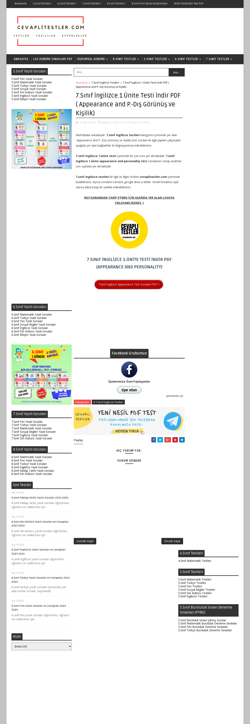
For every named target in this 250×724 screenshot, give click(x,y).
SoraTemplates (37, 718)
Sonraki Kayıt (85, 539)
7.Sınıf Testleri (91, 3)
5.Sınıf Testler (155, 59)
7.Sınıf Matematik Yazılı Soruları (31, 428)
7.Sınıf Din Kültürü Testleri (195, 443)
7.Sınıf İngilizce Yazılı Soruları (29, 435)
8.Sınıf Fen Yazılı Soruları (27, 460)
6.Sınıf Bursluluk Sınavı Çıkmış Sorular (202, 398)
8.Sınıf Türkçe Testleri (192, 527)
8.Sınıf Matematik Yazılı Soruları (31, 457)
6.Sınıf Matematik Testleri (194, 361)
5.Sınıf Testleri (42, 3)
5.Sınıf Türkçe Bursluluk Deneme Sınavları (205, 148)
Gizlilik (158, 718)
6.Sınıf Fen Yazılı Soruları (27, 321)
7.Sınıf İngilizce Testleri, (136, 122)
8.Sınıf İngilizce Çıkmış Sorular (197, 569)
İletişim (146, 718)
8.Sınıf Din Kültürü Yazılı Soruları (31, 474)
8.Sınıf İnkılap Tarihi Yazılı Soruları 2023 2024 (39, 498)
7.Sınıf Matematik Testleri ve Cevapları (207, 646)
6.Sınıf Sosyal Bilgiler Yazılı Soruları (33, 325)
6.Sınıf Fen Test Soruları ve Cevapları (205, 637)
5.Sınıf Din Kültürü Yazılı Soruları (31, 92)
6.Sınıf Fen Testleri (190, 364)
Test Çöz (117, 718)
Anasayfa (21, 3)
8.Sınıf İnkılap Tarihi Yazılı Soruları (32, 471)
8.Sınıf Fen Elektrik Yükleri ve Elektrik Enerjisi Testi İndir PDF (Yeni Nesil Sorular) (206, 659)
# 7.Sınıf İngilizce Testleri (108, 402)
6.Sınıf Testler (186, 59)
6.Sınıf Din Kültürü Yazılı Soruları (31, 331)
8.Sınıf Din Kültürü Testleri (195, 537)
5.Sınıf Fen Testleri (190, 104)
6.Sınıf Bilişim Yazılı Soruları (28, 335)
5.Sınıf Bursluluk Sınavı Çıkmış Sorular (202, 138)
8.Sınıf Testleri (116, 3)
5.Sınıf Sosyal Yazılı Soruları (28, 89)
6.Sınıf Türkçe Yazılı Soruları (29, 318)
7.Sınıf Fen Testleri (190, 430)
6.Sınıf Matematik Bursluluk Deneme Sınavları (207, 401)
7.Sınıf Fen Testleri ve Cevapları (202, 597)
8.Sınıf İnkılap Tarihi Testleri (195, 531)
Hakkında (132, 718)
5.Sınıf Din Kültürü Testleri (195, 111)
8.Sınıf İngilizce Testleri (192, 534)
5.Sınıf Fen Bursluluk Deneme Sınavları (203, 145)
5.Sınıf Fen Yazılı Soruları (27, 79)
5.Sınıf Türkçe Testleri (192, 101)
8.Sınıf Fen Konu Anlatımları (150, 3)
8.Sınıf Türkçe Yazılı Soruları (29, 464)
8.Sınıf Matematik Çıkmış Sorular (199, 556)
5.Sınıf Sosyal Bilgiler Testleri (196, 108)
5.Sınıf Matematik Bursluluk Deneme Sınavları (207, 142)
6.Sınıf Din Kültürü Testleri (195, 374)
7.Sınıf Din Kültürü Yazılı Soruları (31, 439)
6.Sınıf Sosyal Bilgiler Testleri (196, 367)
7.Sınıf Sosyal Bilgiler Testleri (196, 437)
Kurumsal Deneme (91, 59)
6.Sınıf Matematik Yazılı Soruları (31, 315)
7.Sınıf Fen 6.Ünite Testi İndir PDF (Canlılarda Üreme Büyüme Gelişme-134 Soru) (207, 609)
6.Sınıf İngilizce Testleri (192, 371)
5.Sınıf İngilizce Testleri (192, 114)
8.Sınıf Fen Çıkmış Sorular (194, 559)
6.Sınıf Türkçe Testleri (192, 357)
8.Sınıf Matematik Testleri (194, 520)
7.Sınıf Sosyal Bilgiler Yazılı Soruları (33, 432)
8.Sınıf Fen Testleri (190, 524)
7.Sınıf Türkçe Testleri (192, 433)
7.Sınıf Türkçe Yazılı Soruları (29, 425)
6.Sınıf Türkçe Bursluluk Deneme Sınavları (205, 408)
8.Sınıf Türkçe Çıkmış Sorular (196, 563)
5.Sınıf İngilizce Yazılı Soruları (29, 96)
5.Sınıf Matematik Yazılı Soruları (31, 82)
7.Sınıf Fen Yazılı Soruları (27, 422)
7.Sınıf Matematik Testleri (194, 426)
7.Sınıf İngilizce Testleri (105, 83)
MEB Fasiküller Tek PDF (189, 3)
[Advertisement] (41, 237)
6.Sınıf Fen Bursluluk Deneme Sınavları (203, 404)
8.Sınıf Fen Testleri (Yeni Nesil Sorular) (207, 588)
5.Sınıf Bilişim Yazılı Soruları (28, 99)
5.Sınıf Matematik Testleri (194, 98)
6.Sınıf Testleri (66, 3)
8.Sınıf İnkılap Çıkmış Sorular (196, 566)
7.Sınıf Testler (217, 59)
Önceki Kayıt (164, 539)
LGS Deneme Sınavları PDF (53, 59)
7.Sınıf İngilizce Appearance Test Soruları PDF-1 (124, 284)
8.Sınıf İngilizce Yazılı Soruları (29, 467)
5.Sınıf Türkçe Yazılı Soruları (29, 86)
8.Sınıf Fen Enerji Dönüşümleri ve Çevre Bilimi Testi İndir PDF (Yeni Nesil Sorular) (207, 625)
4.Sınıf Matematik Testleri (194, 79)
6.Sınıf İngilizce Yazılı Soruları (29, 328)
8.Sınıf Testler (124, 59)
